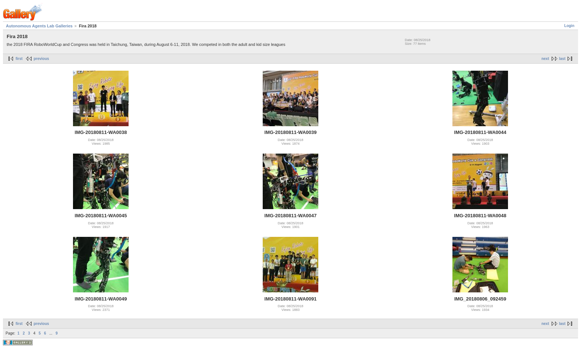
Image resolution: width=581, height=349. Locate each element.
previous (41, 59)
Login (569, 26)
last (562, 59)
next (545, 59)
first (19, 59)
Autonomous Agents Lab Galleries (39, 26)
